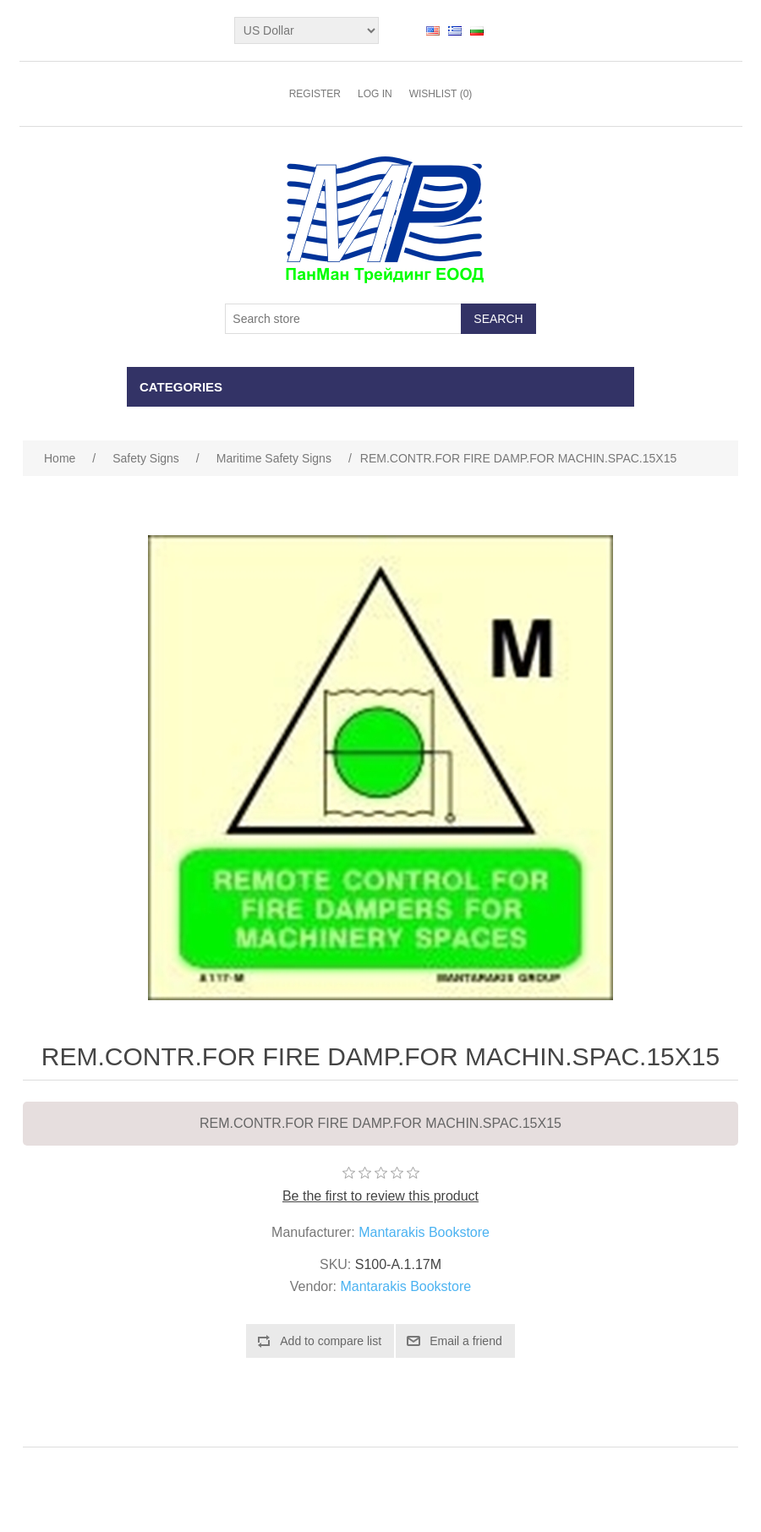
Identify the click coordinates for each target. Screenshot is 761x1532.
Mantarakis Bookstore (424, 1232)
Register (315, 94)
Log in (375, 94)
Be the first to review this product (380, 1196)
